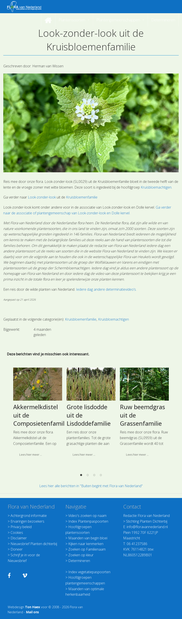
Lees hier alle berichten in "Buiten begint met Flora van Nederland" (91, 485)
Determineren (79, 560)
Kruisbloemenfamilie (81, 197)
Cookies (17, 532)
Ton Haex (32, 607)
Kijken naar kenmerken (85, 543)
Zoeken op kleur (81, 555)
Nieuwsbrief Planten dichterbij (34, 543)
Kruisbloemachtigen (156, 187)
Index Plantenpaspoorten (88, 521)
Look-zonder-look (41, 197)
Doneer (17, 549)
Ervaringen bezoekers (27, 521)
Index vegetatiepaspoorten (89, 571)
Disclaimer (19, 538)
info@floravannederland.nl (147, 526)
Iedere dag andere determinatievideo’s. (106, 289)
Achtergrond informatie (29, 515)
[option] (37, 440)
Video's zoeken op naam (87, 515)
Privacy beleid (21, 526)
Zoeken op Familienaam (87, 549)
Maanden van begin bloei (87, 538)
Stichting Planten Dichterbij (146, 521)
